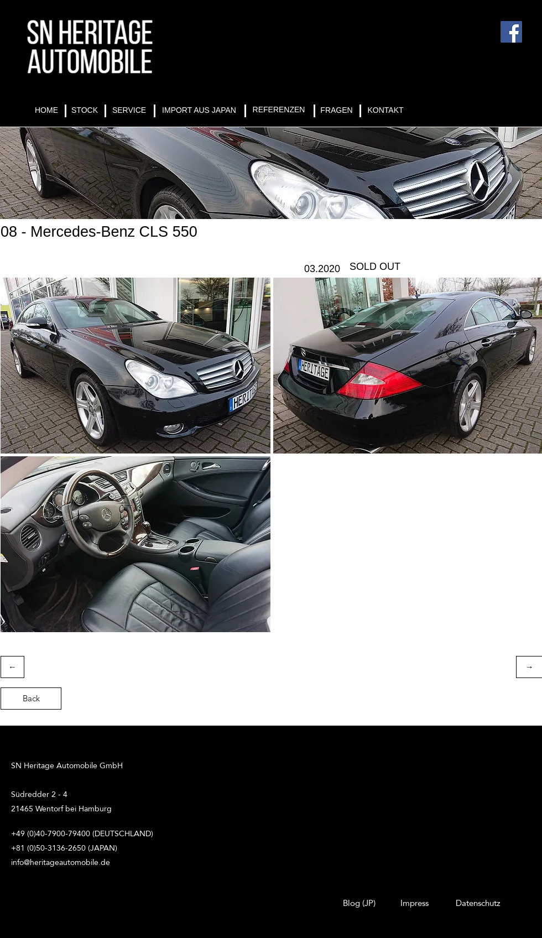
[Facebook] (511, 32)
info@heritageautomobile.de (60, 862)
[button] (135, 366)
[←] (12, 667)
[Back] (31, 698)
